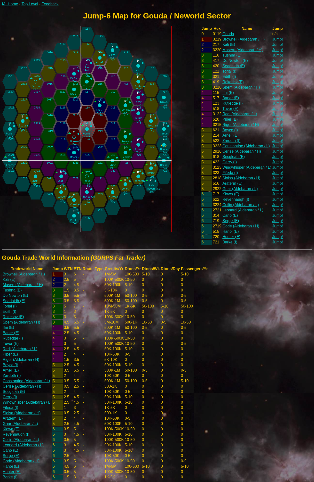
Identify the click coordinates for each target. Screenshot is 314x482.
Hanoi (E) (230, 231)
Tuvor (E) (230, 109)
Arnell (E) (230, 135)
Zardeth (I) (231, 141)
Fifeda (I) (230, 173)
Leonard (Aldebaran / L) (242, 210)
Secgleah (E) (233, 157)
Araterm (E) (232, 183)
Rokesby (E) (233, 82)
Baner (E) (230, 98)
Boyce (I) (230, 130)
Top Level (30, 4)
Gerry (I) (229, 162)
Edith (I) (229, 77)
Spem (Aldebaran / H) (241, 87)
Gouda (228, 34)
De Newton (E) (235, 60)
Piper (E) (230, 119)
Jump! (277, 39)
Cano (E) (230, 215)
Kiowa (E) (230, 194)
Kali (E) (228, 44)
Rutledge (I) (232, 103)
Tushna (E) (232, 55)
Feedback (49, 4)
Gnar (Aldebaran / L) (240, 189)
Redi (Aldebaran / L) (239, 114)
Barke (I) (229, 242)
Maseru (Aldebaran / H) (242, 50)
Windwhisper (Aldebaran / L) (246, 167)
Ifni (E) (228, 93)
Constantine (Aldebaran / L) (246, 146)
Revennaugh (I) (235, 199)
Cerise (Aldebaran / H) (241, 151)
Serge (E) (230, 221)
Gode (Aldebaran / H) (240, 226)
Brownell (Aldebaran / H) (243, 39)
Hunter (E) (231, 237)
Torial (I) (229, 71)
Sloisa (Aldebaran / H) (241, 178)
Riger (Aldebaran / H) (240, 125)
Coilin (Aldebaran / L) (240, 205)
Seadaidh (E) (233, 66)
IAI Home (10, 4)
